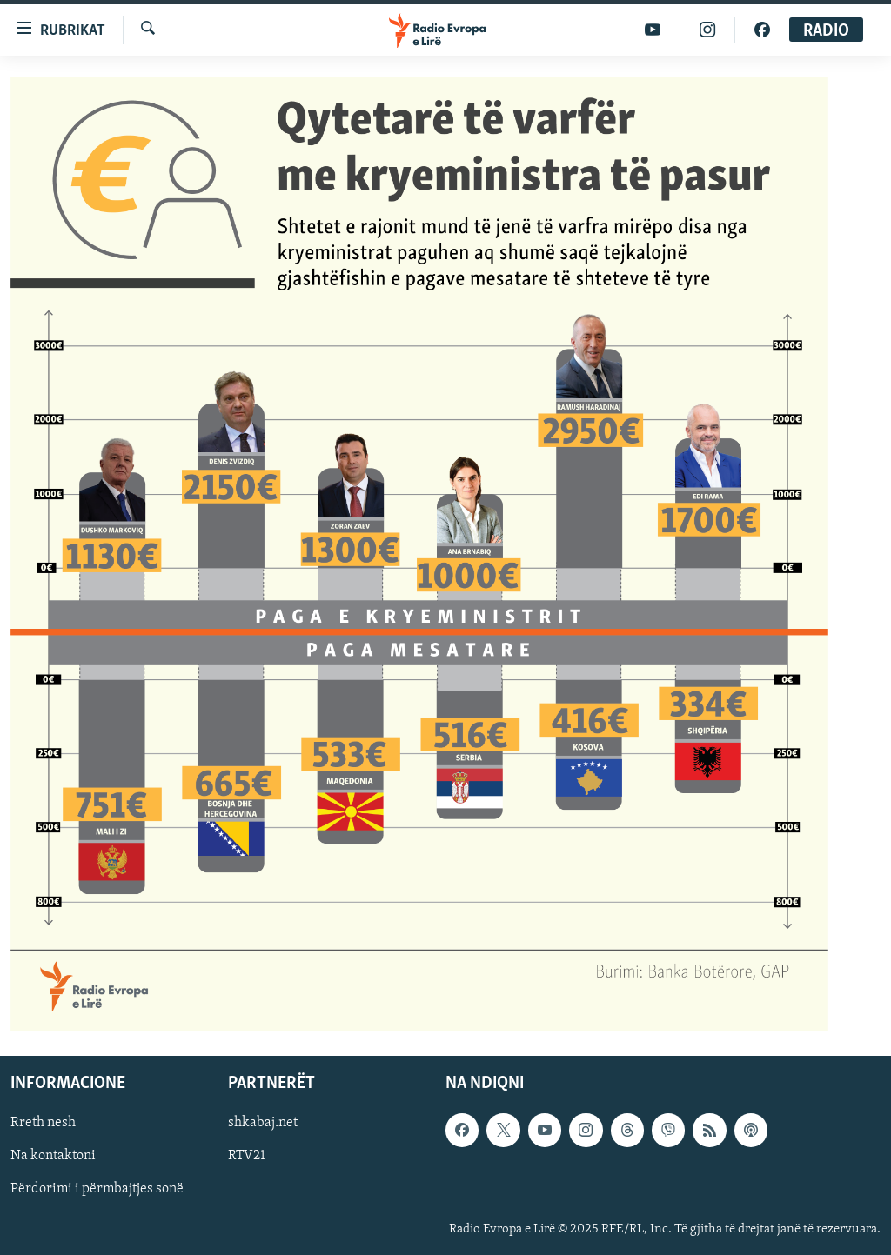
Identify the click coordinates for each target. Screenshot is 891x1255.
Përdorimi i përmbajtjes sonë (97, 1190)
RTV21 (246, 1157)
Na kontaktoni (53, 1157)
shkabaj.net (263, 1124)
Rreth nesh (43, 1124)
